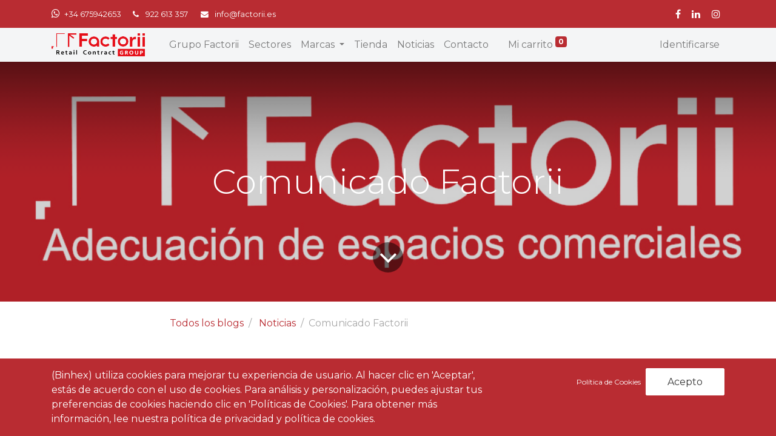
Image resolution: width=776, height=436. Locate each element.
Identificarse (690, 44)
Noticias (277, 323)
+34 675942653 (92, 14)
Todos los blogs (207, 323)
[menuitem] (204, 45)
